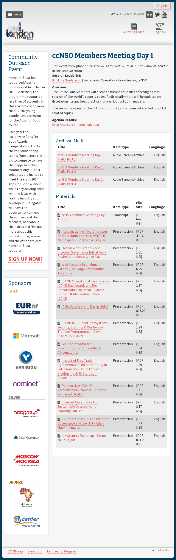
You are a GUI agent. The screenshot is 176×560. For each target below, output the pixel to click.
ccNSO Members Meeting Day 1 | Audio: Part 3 (81, 181)
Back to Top (163, 550)
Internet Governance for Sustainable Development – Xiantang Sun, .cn (78, 406)
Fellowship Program (62, 551)
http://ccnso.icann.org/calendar (75, 124)
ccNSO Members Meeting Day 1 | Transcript (83, 217)
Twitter (157, 14)
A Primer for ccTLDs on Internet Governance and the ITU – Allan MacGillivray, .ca (83, 423)
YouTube (165, 14)
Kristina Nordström (66, 80)
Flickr (149, 14)
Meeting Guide (133, 32)
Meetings (35, 551)
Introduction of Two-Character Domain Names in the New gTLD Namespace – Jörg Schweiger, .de (82, 235)
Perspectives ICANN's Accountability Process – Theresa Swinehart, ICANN (82, 389)
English (162, 6)
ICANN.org (15, 551)
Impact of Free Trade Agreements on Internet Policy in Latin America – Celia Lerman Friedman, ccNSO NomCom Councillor (82, 369)
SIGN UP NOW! (25, 259)
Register (159, 32)
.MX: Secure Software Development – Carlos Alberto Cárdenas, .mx (80, 348)
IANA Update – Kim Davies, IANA (85, 306)
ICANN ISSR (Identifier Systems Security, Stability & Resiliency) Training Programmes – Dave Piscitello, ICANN (83, 329)
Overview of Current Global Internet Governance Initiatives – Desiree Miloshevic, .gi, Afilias (82, 252)
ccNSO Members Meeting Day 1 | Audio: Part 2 (81, 169)
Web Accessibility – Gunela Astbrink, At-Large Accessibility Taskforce (81, 268)
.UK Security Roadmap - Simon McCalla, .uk (82, 437)
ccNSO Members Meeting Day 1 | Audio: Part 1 (81, 157)
